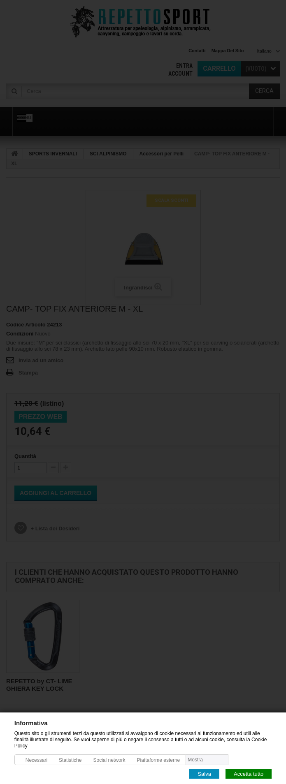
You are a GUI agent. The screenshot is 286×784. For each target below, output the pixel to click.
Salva (204, 773)
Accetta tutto (248, 773)
